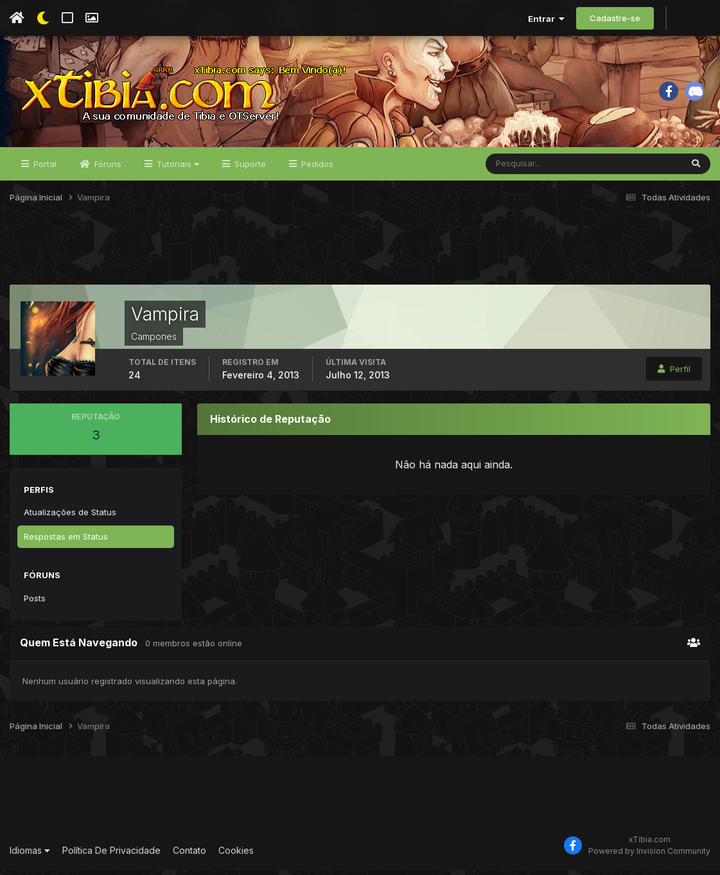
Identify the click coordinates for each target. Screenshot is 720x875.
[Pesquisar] (528, 168)
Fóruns (106, 168)
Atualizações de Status (70, 516)
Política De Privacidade (111, 854)
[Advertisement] (360, 256)
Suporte (249, 168)
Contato (189, 854)
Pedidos (316, 168)
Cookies (236, 854)
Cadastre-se (615, 18)
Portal (44, 168)
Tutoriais (176, 168)
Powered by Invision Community (649, 855)
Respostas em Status (66, 541)
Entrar (546, 18)
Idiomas (30, 854)
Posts (35, 602)
